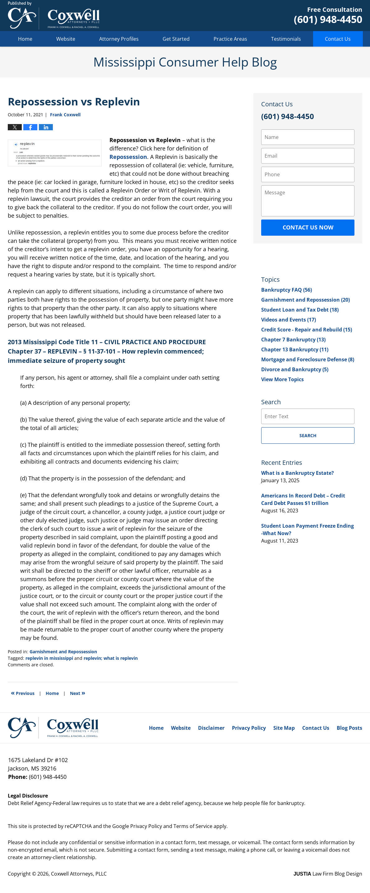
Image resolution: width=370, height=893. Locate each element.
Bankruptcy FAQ (286, 289)
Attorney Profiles (119, 38)
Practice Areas (230, 38)
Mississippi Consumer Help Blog (53, 16)
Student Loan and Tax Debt (300, 309)
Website (65, 38)
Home (25, 38)
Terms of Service (192, 826)
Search (308, 435)
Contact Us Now (308, 227)
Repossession (128, 156)
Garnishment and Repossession (63, 652)
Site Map (284, 727)
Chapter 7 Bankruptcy (293, 339)
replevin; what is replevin (111, 658)
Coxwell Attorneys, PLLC (79, 873)
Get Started (176, 38)
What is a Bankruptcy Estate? (297, 473)
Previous (23, 692)
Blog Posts (349, 727)
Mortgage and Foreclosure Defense (307, 359)
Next (77, 692)
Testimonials (286, 38)
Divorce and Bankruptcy (294, 369)
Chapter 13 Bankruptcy (294, 349)
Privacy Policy (249, 727)
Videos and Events (288, 319)
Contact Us (338, 38)
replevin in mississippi (49, 658)
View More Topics (282, 379)
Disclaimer (211, 727)
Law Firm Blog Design (328, 873)
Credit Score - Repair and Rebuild (306, 329)
